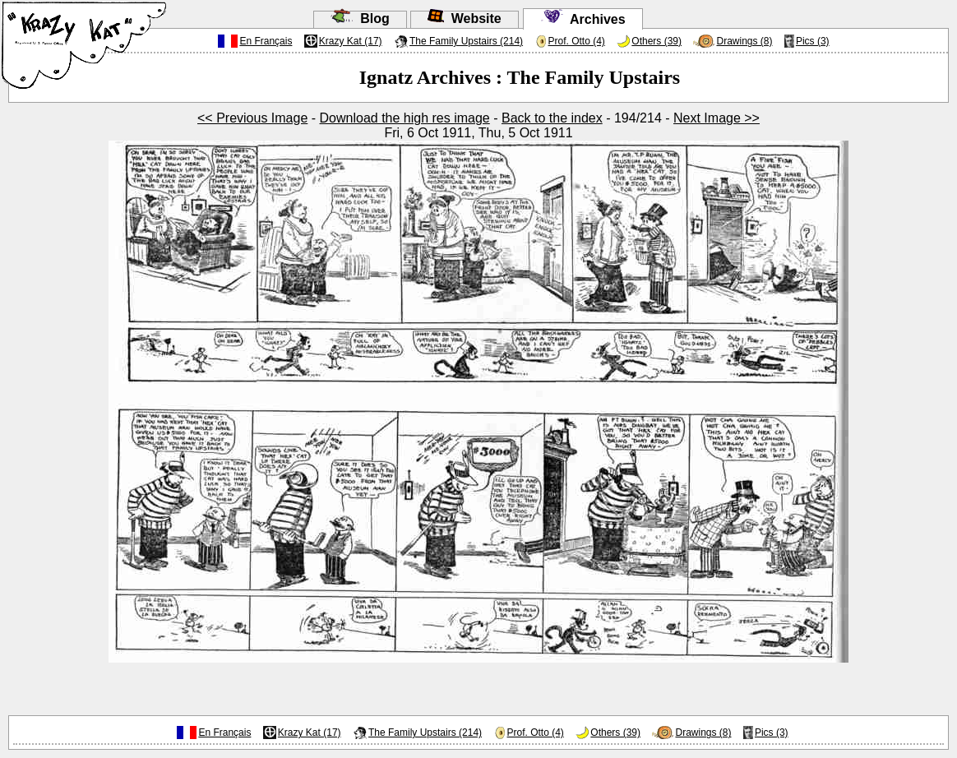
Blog (360, 18)
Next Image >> (716, 118)
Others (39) (656, 41)
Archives (583, 19)
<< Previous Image (252, 118)
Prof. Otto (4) (576, 41)
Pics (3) (813, 41)
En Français (265, 41)
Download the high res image (405, 118)
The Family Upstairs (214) (466, 41)
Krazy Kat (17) (350, 41)
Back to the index (552, 118)
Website (465, 18)
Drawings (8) (744, 41)
